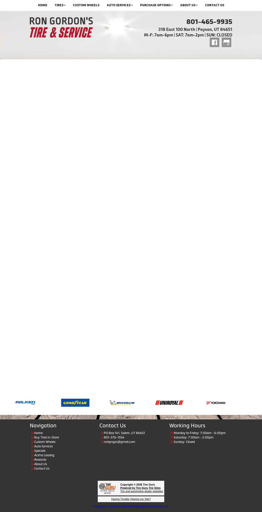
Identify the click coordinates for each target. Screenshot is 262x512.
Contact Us (41, 468)
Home (38, 433)
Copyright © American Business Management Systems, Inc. (131, 506)
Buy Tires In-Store (46, 437)
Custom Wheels (44, 442)
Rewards (40, 459)
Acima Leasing (44, 455)
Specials (39, 450)
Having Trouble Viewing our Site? (131, 499)
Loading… (131, 226)
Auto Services (43, 446)
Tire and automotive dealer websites (141, 489)
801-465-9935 (209, 21)
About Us (40, 464)
